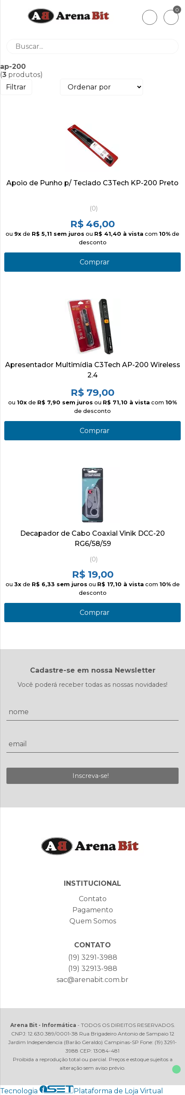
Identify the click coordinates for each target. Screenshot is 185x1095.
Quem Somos (92, 921)
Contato (93, 899)
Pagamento (92, 910)
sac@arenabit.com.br (92, 980)
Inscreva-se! (90, 776)
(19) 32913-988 (92, 968)
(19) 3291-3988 (92, 957)
